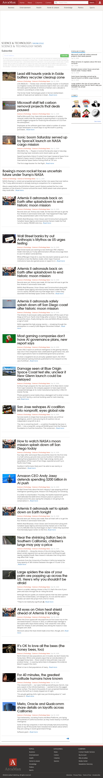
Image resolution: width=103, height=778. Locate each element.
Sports (92, 7)
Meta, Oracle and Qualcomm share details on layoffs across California (40, 707)
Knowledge (68, 7)
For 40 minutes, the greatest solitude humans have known (40, 676)
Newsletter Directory (86, 764)
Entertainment (25, 7)
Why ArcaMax (83, 758)
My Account (83, 755)
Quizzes (56, 761)
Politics (80, 7)
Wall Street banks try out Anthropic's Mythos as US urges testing (41, 239)
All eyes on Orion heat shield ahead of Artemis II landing (39, 610)
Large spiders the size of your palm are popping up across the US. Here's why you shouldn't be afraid (42, 577)
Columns (57, 758)
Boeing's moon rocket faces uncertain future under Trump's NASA (32, 172)
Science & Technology (24, 81)
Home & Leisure (53, 7)
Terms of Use (87, 775)
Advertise (69, 775)
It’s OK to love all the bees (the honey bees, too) (41, 647)
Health (38, 7)
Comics (56, 755)
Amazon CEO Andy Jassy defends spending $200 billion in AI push (42, 479)
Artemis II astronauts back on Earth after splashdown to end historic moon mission (40, 201)
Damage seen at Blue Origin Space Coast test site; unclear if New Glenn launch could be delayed (41, 373)
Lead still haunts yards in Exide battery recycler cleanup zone (41, 75)
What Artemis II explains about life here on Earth (86, 62)
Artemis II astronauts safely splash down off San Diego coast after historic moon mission (42, 304)
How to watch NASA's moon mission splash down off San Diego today (39, 444)
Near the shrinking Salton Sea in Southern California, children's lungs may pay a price (41, 540)
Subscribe (64, 55)
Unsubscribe (96, 775)
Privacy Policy (77, 775)
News (56, 752)
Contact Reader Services (87, 752)
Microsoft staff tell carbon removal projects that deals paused (38, 106)
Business (11, 7)
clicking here (51, 66)
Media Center (83, 761)
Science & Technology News (41, 81)
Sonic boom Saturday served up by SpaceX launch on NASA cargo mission (42, 140)
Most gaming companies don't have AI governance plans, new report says (42, 339)
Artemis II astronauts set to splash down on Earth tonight (42, 509)
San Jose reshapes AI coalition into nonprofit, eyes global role (41, 408)
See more (97, 121)
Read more (53, 95)
